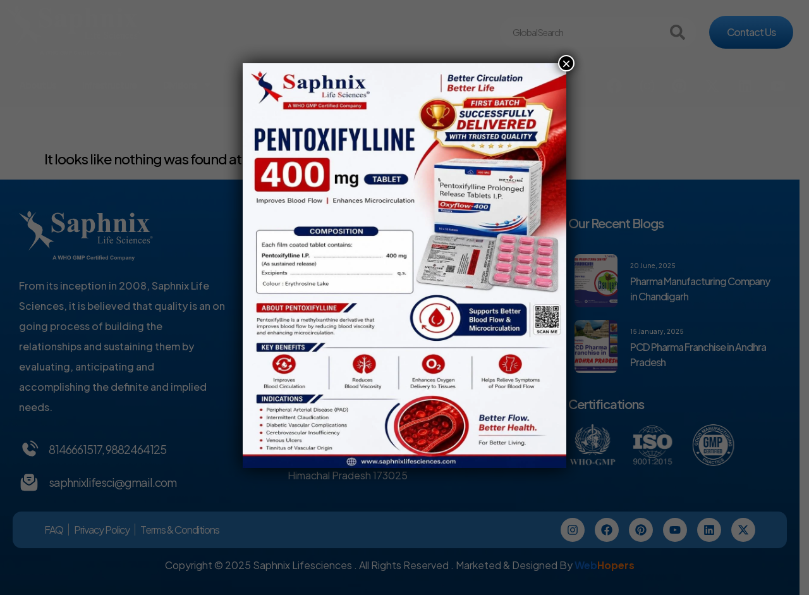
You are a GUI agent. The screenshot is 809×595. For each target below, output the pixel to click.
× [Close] (566, 63)
